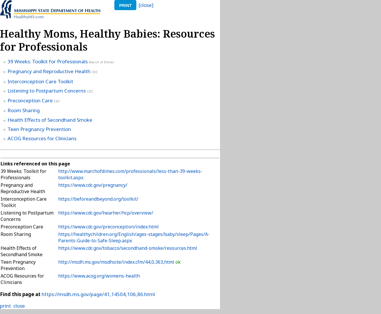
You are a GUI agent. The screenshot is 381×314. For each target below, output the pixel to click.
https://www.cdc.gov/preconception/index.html (108, 227)
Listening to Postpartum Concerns (47, 90)
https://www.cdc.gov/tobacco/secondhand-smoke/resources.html (127, 248)
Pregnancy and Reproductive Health (49, 71)
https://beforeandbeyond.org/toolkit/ (98, 199)
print (125, 5)
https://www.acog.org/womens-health (99, 276)
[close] (146, 5)
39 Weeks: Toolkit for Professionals (48, 61)
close (19, 305)
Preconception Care (30, 100)
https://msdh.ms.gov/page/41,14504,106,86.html (98, 294)
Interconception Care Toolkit (40, 81)
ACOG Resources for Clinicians (42, 138)
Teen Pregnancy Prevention (39, 129)
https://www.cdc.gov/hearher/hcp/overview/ (105, 213)
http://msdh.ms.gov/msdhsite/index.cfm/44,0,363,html (116, 262)
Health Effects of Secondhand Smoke (50, 120)
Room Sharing (24, 110)
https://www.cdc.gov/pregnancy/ (92, 185)
